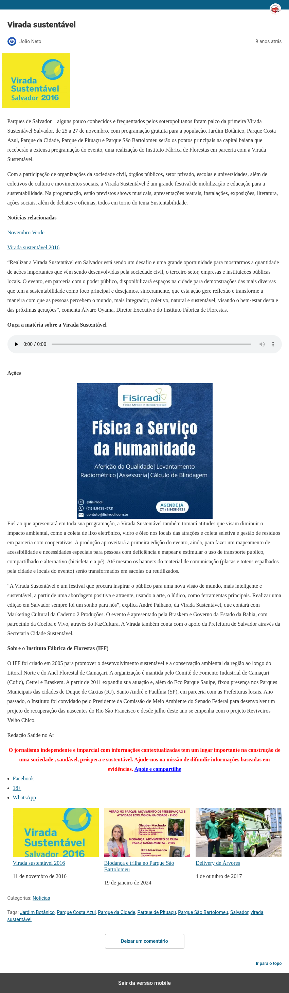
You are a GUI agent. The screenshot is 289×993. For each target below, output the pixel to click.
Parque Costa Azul (76, 912)
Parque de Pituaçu (156, 912)
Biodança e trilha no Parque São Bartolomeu (147, 840)
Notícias (41, 898)
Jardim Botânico (37, 912)
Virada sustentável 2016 (33, 247)
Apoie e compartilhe (157, 769)
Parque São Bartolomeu (203, 912)
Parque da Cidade (116, 912)
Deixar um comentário (144, 941)
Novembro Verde (25, 232)
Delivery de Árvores (239, 837)
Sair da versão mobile (144, 983)
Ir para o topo (269, 963)
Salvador (239, 912)
